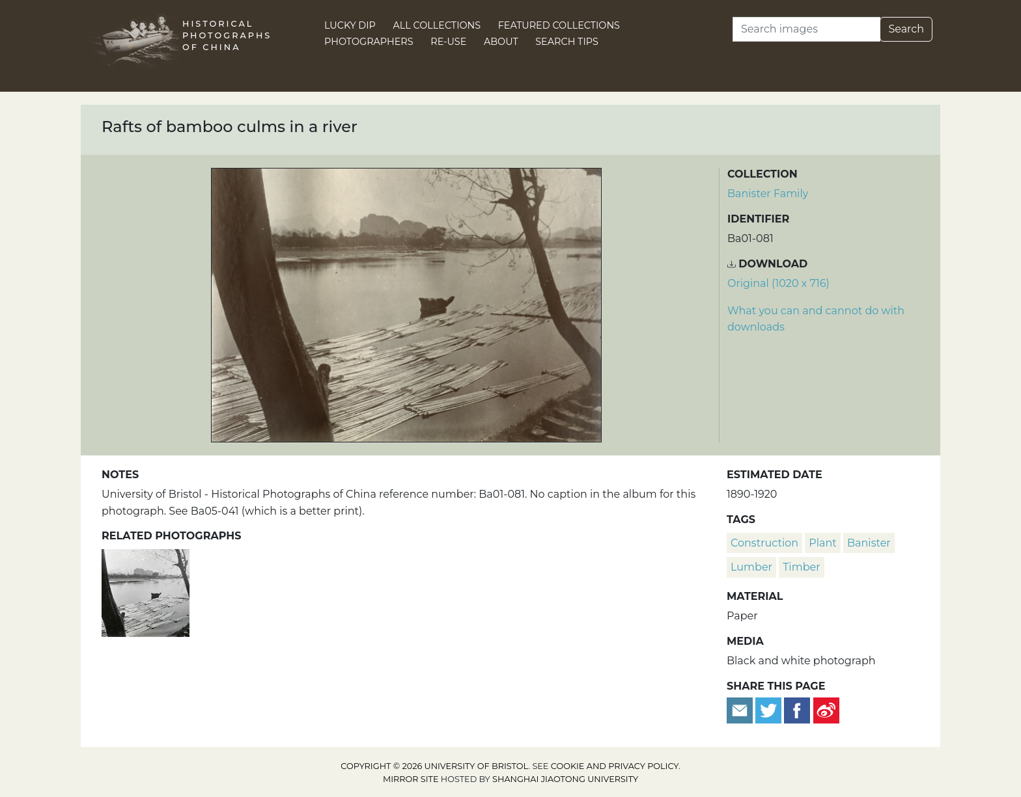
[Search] (806, 29)
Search (906, 29)
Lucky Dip (350, 25)
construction (764, 543)
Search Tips (566, 41)
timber (801, 567)
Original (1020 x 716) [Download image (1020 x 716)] (778, 283)
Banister (869, 543)
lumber (751, 567)
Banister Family (767, 193)
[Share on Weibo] (826, 709)
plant (823, 543)
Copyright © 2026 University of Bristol (434, 766)
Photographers (368, 41)
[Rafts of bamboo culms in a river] (145, 592)
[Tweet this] (769, 709)
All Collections (437, 25)
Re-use (448, 41)
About (501, 41)
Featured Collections (559, 25)
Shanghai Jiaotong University (565, 779)
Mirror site (411, 779)
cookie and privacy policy (614, 766)
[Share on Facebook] (797, 709)
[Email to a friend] (741, 709)
